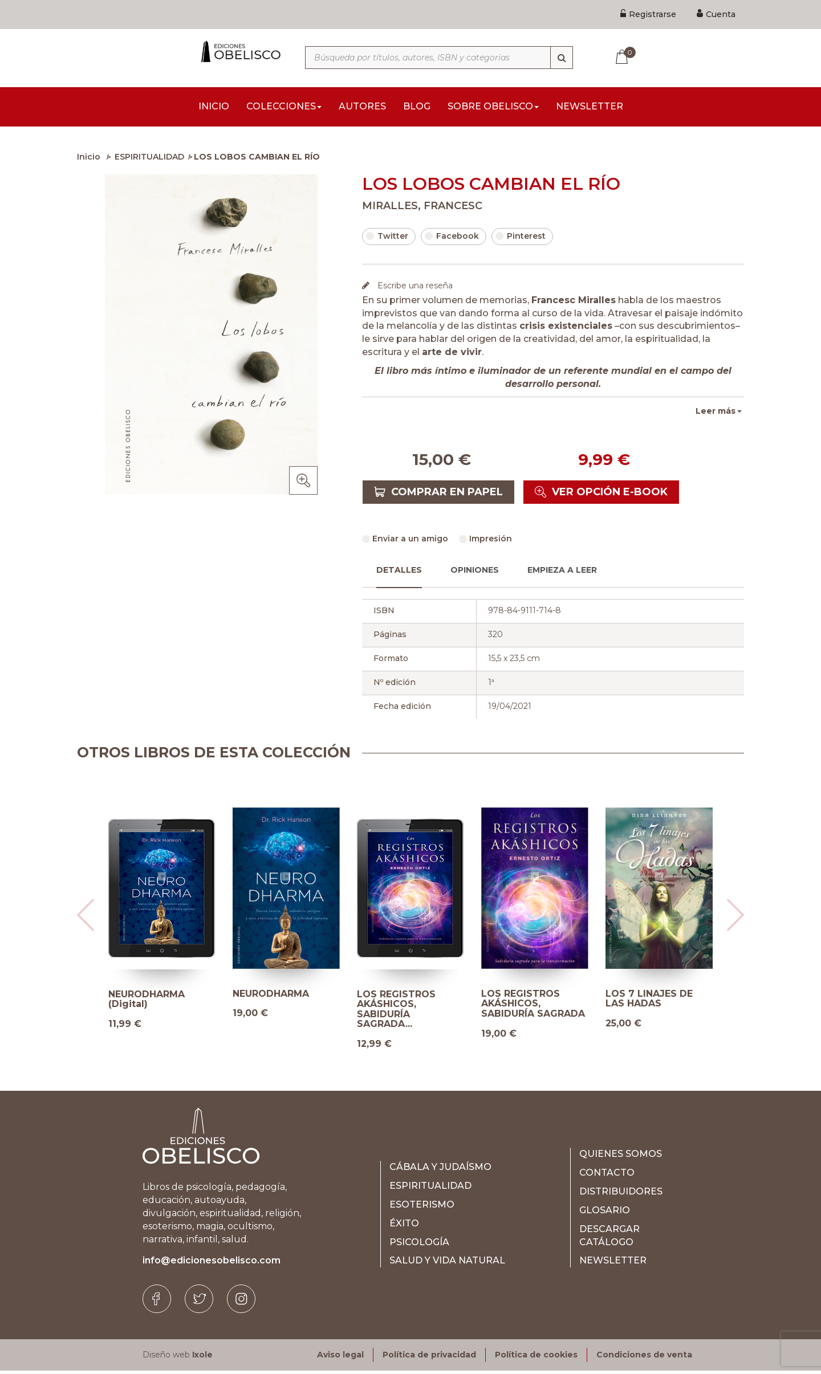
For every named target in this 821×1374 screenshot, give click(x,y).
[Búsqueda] (561, 57)
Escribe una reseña (414, 289)
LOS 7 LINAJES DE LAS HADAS (649, 1002)
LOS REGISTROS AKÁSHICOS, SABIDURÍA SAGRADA (533, 1007)
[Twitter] (199, 1302)
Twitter (387, 239)
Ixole (202, 1358)
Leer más (715, 414)
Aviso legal (340, 1358)
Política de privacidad (429, 1358)
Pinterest (520, 239)
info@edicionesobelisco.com (212, 1263)
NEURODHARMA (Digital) (146, 1003)
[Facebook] (157, 1302)
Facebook (452, 239)
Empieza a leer (562, 573)
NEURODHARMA (271, 997)
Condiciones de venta (644, 1358)
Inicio (88, 160)
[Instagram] (241, 1302)
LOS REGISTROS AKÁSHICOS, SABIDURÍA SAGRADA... (396, 1013)
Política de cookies (536, 1358)
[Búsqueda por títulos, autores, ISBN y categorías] (439, 57)
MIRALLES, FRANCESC (422, 209)
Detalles (399, 573)
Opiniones (474, 573)
